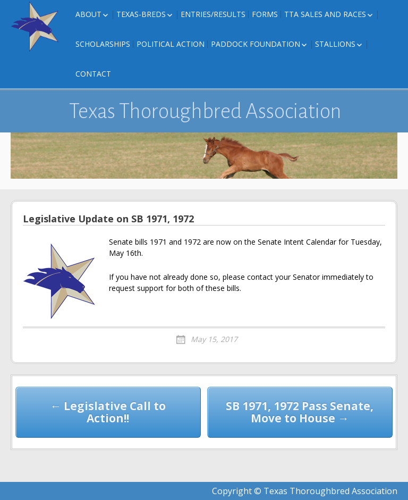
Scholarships (102, 44)
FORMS (265, 14)
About (88, 14)
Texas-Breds (141, 14)
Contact (93, 74)
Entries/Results (213, 14)
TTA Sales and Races (325, 14)
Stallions (335, 44)
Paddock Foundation (255, 44)
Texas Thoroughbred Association (205, 111)
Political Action (171, 44)
